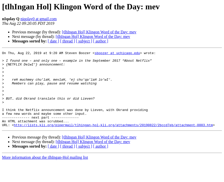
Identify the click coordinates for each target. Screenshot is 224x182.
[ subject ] (84, 41)
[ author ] (100, 41)
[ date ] (53, 41)
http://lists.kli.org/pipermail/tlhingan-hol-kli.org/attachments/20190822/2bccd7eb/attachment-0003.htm (113, 140)
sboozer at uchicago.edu (117, 53)
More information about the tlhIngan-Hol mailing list (45, 172)
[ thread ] (67, 41)
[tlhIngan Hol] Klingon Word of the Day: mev (99, 32)
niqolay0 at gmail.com (38, 19)
